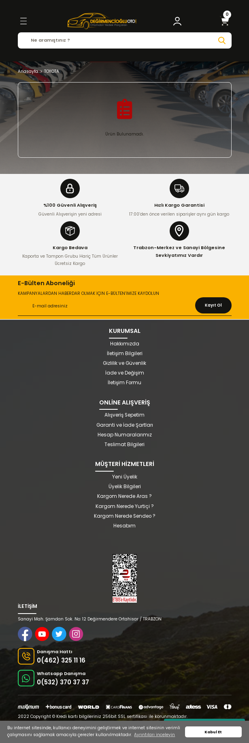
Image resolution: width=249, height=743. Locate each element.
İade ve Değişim (124, 373)
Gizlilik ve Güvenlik (124, 363)
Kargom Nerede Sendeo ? (124, 516)
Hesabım (124, 526)
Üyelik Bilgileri (125, 486)
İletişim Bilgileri (125, 353)
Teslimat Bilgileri (124, 444)
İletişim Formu (124, 382)
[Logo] (102, 21)
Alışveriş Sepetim (124, 415)
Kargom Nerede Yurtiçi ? (125, 506)
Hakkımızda (124, 344)
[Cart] (224, 21)
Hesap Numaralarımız (125, 435)
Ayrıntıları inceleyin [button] (154, 735)
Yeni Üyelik (124, 477)
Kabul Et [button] (213, 732)
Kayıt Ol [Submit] (213, 305)
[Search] (125, 40)
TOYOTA (51, 71)
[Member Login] (177, 21)
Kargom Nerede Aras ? (124, 496)
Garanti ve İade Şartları (124, 425)
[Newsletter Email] (125, 306)
